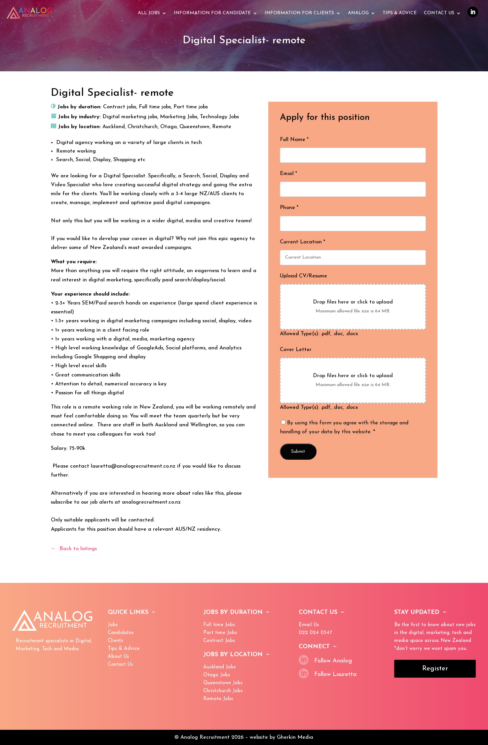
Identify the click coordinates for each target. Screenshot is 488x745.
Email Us (309, 624)
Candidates (120, 632)
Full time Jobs (219, 624)
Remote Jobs (218, 698)
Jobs (113, 624)
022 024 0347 (315, 632)
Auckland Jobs (219, 667)
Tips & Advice (123, 648)
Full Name (294, 139)
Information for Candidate (212, 13)
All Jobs (149, 13)
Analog (358, 13)
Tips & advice (400, 13)
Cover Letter (296, 349)
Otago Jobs (216, 675)
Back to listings (78, 548)
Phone (289, 207)
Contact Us (439, 13)
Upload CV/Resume (303, 276)
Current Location (302, 242)
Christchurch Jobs (223, 691)
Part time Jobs (220, 632)
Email (288, 173)
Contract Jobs (219, 640)
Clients (115, 640)
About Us (118, 656)
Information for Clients (299, 13)
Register (435, 668)
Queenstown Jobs (223, 683)
